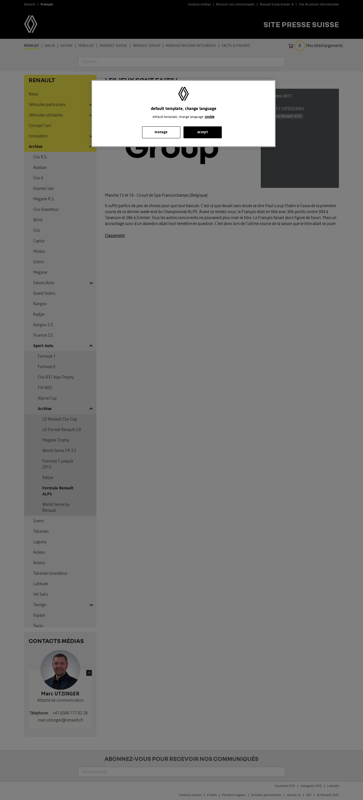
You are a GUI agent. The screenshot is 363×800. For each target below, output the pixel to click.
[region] (183, 113)
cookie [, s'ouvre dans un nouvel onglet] (209, 116)
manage (161, 132)
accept (202, 132)
